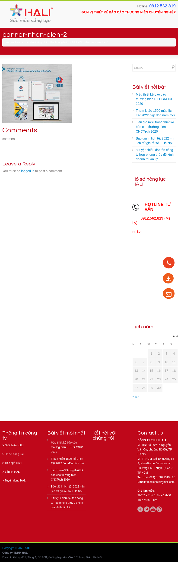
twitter (146, 509)
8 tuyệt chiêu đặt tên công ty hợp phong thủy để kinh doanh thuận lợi (155, 154)
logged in (27, 171)
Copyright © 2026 (13, 548)
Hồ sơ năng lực (14, 454)
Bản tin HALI (12, 471)
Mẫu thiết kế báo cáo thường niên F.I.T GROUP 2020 (154, 99)
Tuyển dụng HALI (15, 480)
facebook (140, 509)
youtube (153, 509)
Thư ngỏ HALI (13, 463)
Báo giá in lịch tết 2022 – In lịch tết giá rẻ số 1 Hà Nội (155, 141)
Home (25, 42)
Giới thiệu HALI (14, 445)
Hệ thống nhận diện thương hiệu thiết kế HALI (57, 42)
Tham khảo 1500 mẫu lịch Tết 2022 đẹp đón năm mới (155, 113)
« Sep (136, 396)
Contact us (150, 433)
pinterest (159, 509)
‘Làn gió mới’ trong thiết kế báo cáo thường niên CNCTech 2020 (155, 126)
